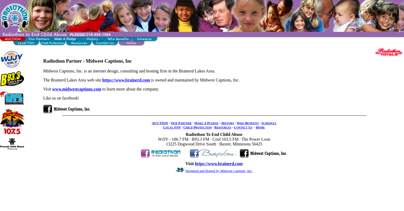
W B (248, 123)
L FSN (172, 127)
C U (243, 127)
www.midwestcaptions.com (76, 89)
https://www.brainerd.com (126, 80)
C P (197, 127)
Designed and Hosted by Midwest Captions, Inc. (218, 171)
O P (181, 123)
